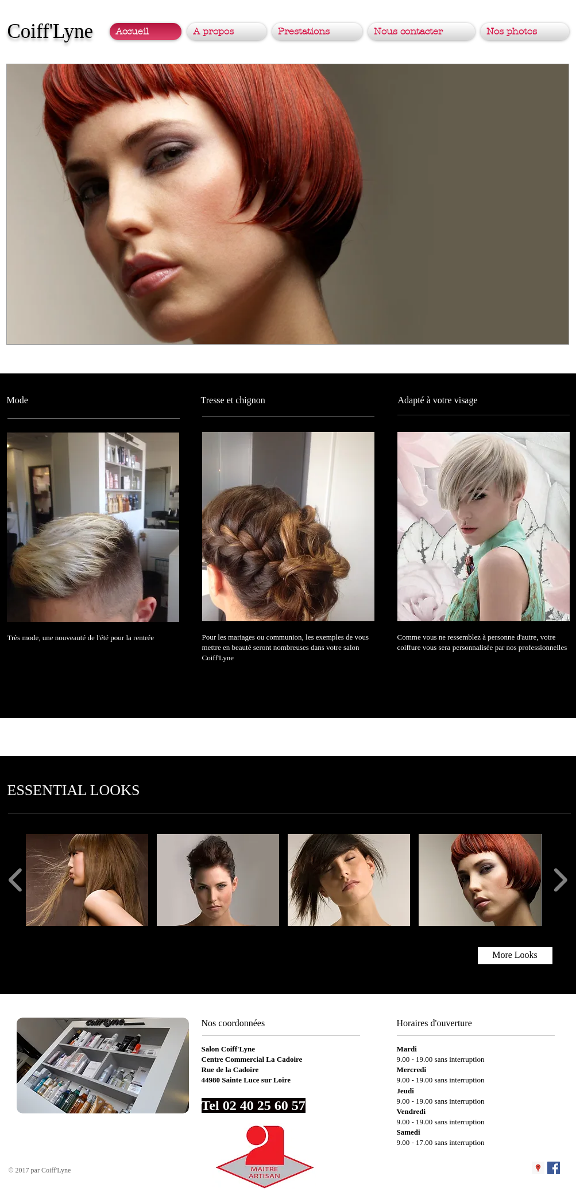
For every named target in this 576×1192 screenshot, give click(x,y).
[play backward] (16, 879)
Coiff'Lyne (50, 31)
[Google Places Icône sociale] (538, 1168)
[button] (287, 204)
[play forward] (560, 879)
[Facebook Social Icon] (553, 1168)
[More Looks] (515, 955)
